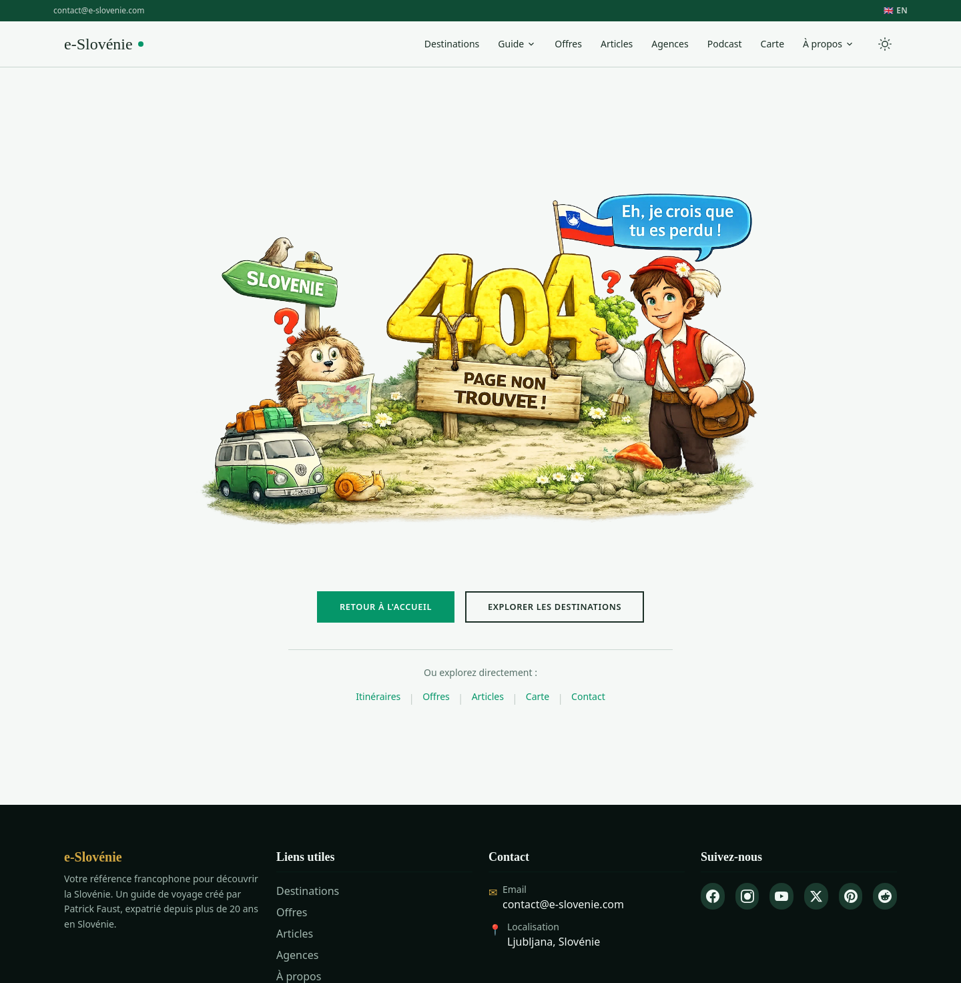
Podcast (724, 43)
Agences (669, 43)
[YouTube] (781, 896)
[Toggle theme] (885, 44)
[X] (816, 896)
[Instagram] (747, 896)
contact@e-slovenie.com (98, 10)
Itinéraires (378, 696)
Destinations (452, 43)
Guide (517, 43)
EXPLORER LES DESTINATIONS (554, 607)
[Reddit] (885, 896)
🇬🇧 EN (896, 10)
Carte (772, 43)
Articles (617, 43)
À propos (828, 43)
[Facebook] (713, 896)
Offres (568, 43)
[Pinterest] (851, 896)
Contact (588, 696)
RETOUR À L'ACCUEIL (386, 607)
